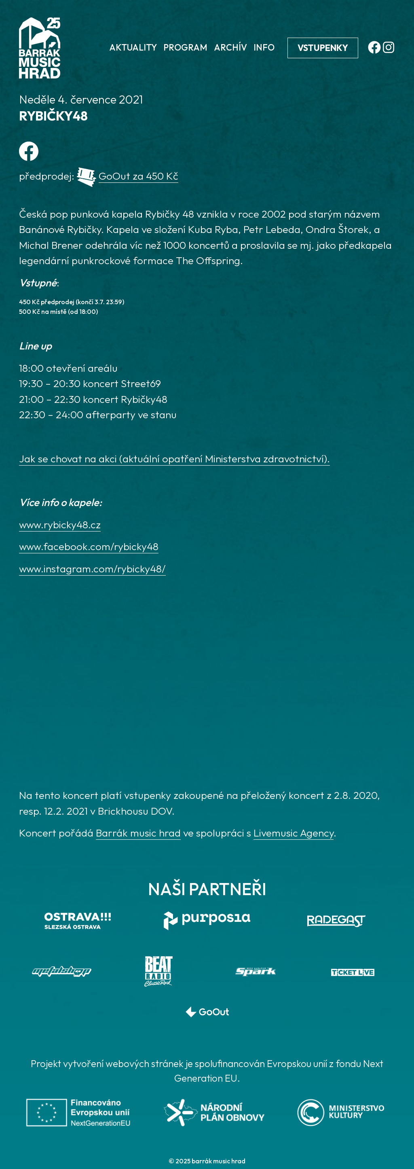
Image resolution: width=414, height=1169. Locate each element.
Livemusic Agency (293, 832)
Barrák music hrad (138, 832)
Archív (230, 47)
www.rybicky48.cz (60, 524)
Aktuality (133, 47)
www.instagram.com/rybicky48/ (92, 568)
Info (264, 47)
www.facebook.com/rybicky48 (88, 546)
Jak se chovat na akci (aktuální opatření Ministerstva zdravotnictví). (174, 458)
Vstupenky (323, 47)
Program (185, 47)
